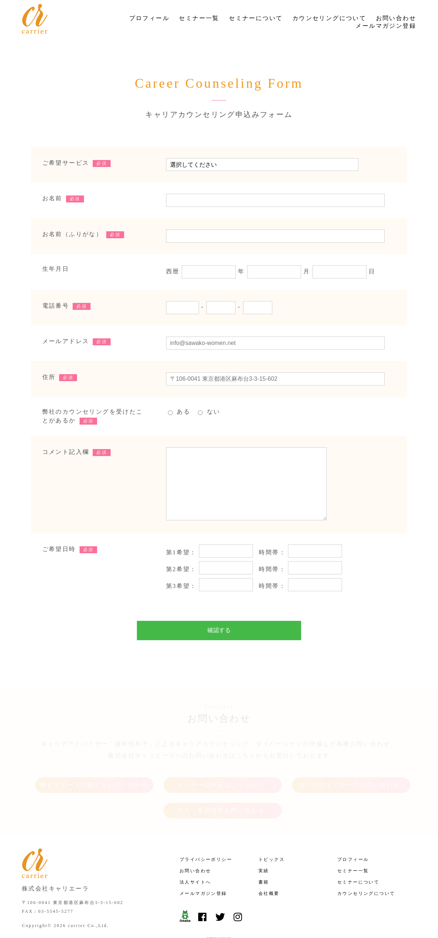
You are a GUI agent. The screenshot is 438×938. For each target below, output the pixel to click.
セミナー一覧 (199, 18)
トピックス (271, 838)
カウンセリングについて (329, 18)
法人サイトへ (195, 860)
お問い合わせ (396, 18)
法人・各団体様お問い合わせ (221, 792)
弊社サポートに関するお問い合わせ (94, 767)
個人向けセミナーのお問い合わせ (349, 767)
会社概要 (269, 872)
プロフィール (149, 18)
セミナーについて (256, 18)
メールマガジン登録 (386, 26)
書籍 (263, 860)
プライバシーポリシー (206, 838)
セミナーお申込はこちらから (221, 767)
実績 (263, 849)
